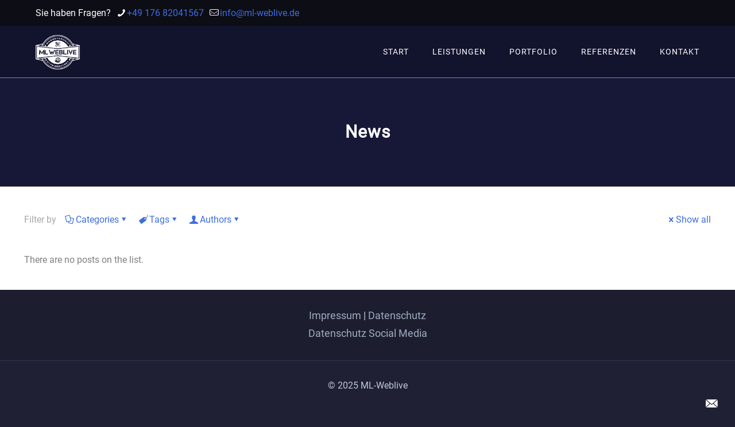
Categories (96, 219)
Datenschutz (397, 315)
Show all (689, 219)
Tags (158, 219)
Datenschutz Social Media (367, 333)
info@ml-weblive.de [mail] (259, 12)
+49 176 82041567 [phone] (165, 12)
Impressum (335, 315)
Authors (215, 219)
